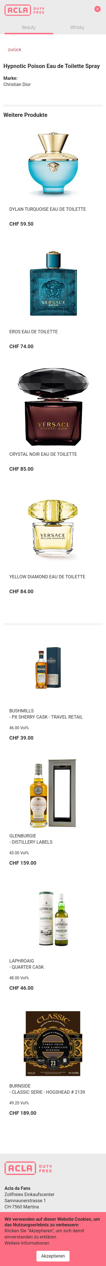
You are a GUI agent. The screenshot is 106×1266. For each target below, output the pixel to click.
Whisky (77, 27)
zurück (14, 49)
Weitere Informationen (27, 1248)
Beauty (29, 27)
